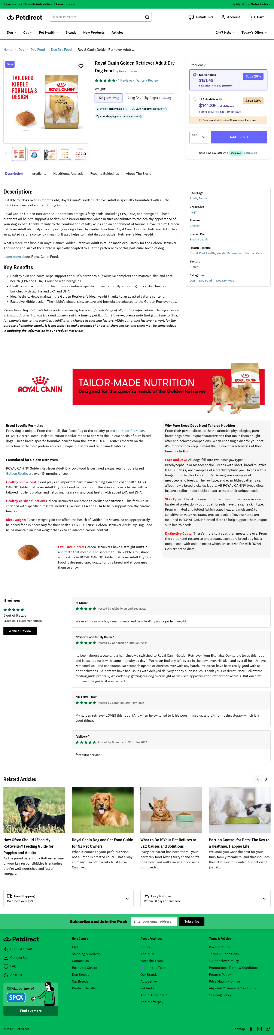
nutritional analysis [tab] (68, 173)
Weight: (100, 89)
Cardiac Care (253, 253)
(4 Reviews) (125, 80)
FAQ (75, 947)
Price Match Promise (224, 981)
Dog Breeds (80, 974)
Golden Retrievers (19, 473)
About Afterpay (151, 1002)
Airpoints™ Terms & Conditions (232, 988)
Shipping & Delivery (86, 954)
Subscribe (191, 921)
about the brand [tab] (139, 173)
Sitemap (238, 1029)
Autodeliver (149, 981)
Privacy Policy (219, 947)
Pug (80, 430)
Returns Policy (220, 974)
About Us (147, 954)
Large (193, 212)
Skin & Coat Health (202, 253)
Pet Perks (147, 988)
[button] (201, 17)
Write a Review (147, 80)
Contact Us (80, 961)
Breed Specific (199, 239)
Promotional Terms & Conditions (234, 967)
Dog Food (205, 280)
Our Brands (149, 974)
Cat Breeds (80, 981)
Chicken (195, 226)
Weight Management (230, 253)
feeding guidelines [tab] (104, 173)
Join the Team (153, 967)
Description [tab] (14, 173)
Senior (203, 198)
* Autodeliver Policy (224, 961)
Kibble (194, 267)
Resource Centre (84, 967)
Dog (192, 280)
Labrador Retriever (130, 430)
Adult (193, 198)
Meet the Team (151, 961)
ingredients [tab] (38, 173)
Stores (145, 947)
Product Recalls (84, 988)
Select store (261, 4)
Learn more (65, 4)
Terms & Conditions (224, 954)
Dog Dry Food (225, 280)
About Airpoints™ (153, 995)
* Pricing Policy (220, 995)
